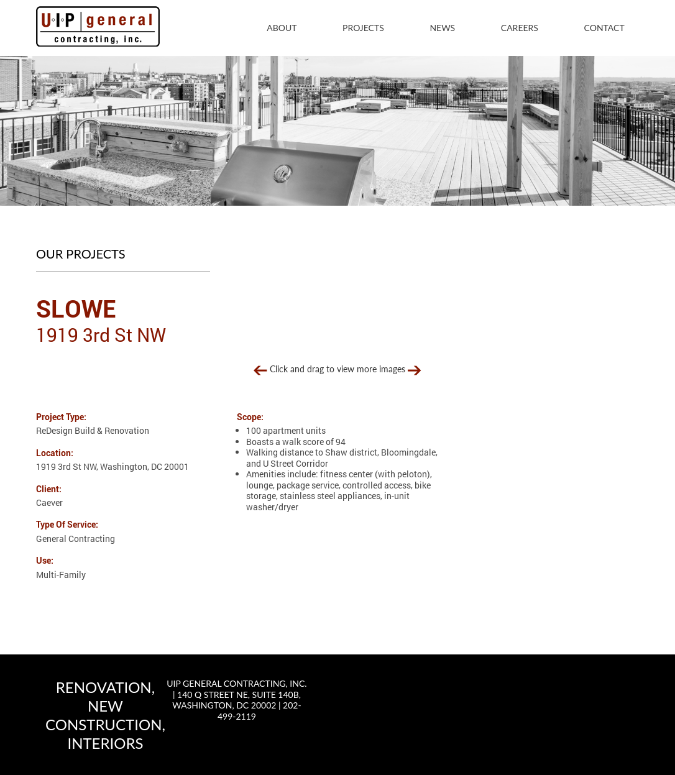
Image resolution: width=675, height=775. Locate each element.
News (442, 27)
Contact (604, 27)
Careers (519, 27)
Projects (363, 27)
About (281, 27)
